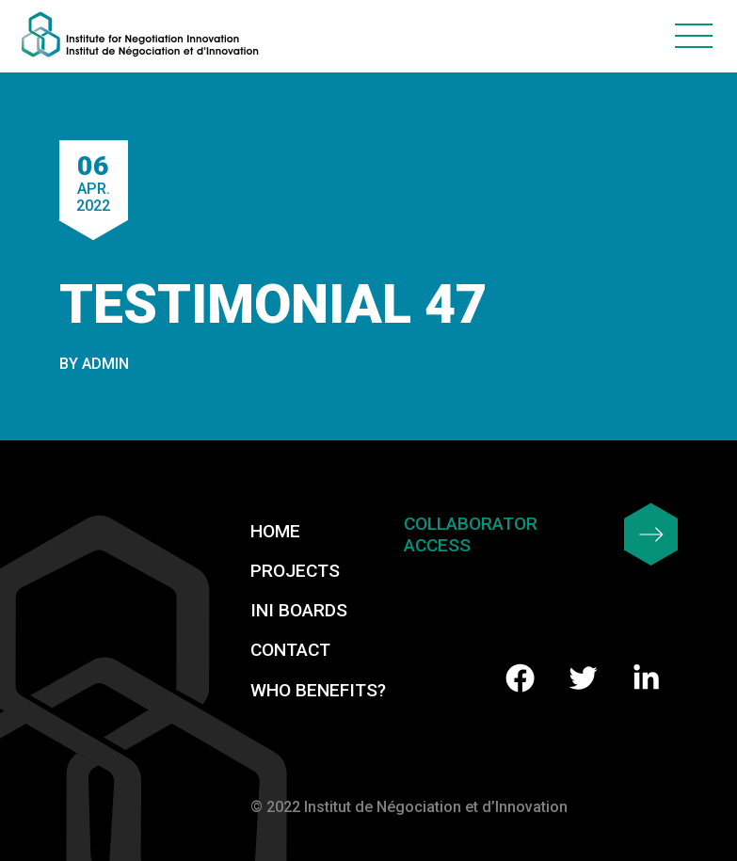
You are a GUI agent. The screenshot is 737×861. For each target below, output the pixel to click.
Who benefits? (318, 690)
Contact (290, 650)
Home (275, 531)
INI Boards (298, 610)
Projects (295, 571)
